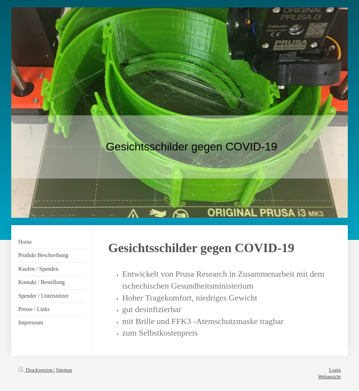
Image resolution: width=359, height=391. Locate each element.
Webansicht (329, 376)
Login (335, 370)
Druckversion (36, 370)
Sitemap (64, 370)
